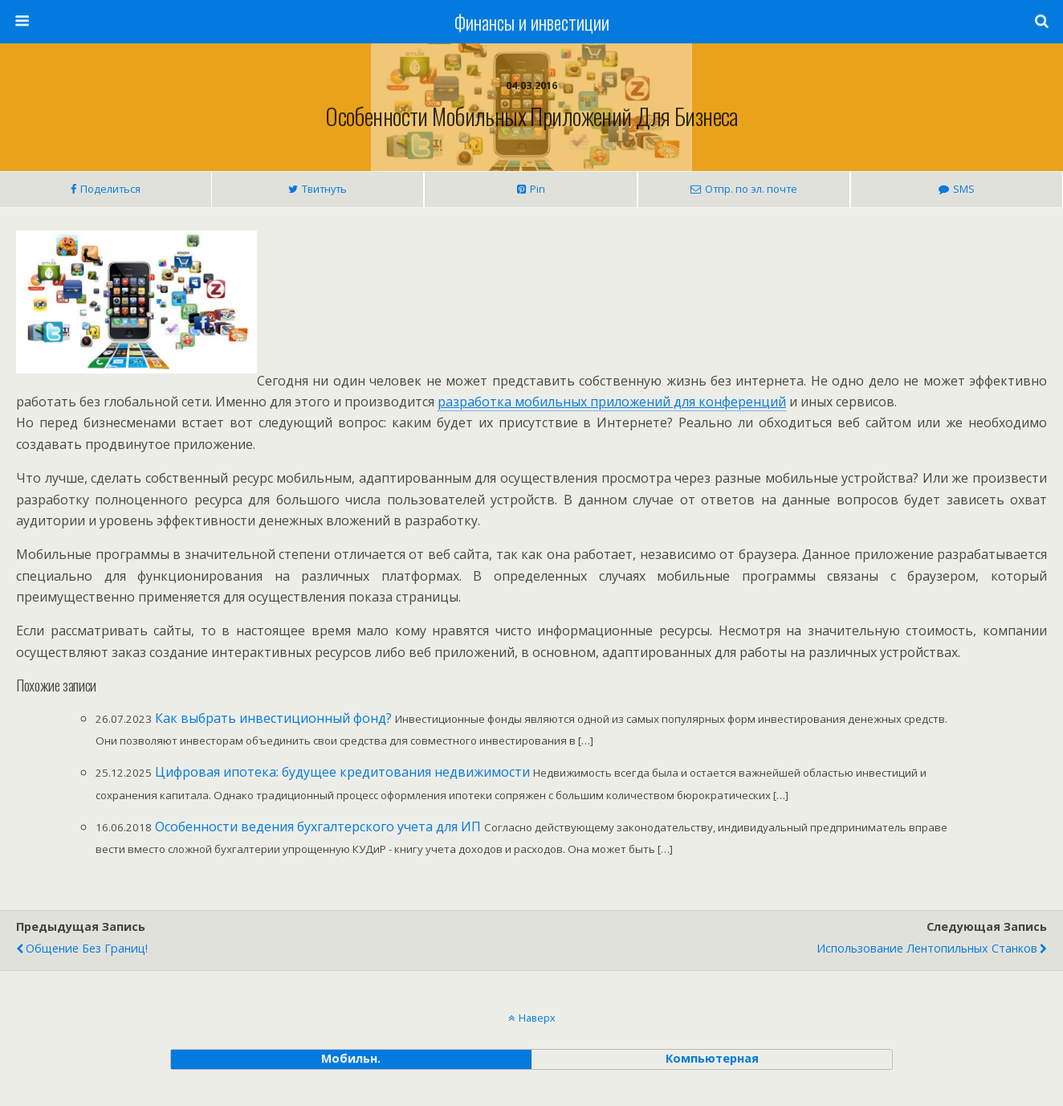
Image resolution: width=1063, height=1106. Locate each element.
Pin (537, 189)
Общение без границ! (87, 948)
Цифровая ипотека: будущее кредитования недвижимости (342, 772)
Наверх (537, 1017)
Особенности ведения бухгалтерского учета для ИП (318, 826)
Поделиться (110, 189)
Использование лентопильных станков (927, 948)
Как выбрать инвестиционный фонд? (273, 718)
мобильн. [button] (351, 1058)
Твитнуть (324, 189)
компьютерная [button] (712, 1058)
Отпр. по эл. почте (751, 189)
